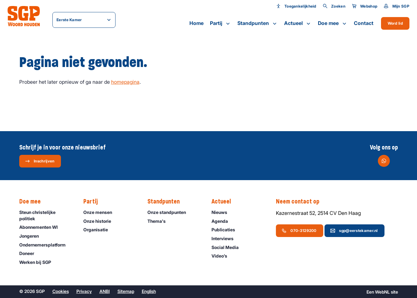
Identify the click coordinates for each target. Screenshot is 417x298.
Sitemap (125, 291)
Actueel (298, 23)
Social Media (227, 247)
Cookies (60, 291)
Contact (363, 23)
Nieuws (222, 212)
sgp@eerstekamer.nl (354, 230)
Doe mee (333, 23)
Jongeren (32, 236)
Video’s (222, 256)
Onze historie (100, 221)
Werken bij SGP (38, 262)
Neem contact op (301, 201)
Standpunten (257, 23)
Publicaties (226, 230)
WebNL (382, 292)
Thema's (159, 221)
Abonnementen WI (41, 227)
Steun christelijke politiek (46, 215)
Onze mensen (100, 212)
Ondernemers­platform (45, 245)
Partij (220, 23)
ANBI (104, 291)
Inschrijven (39, 161)
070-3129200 (299, 230)
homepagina (125, 82)
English (149, 291)
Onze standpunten (169, 212)
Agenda (222, 221)
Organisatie (98, 230)
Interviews (225, 238)
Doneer (29, 253)
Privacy (84, 291)
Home (196, 23)
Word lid (395, 23)
